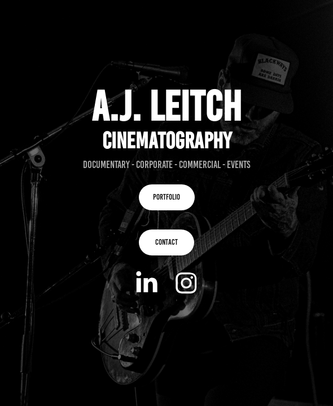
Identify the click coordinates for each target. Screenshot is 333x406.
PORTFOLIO (166, 197)
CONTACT (166, 242)
